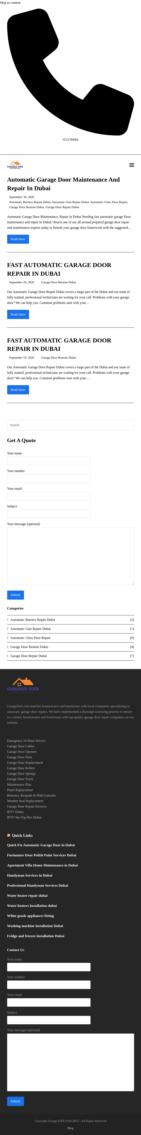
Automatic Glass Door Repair (108, 202)
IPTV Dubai (15, 812)
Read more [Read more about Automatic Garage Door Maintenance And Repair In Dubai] (18, 239)
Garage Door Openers (22, 751)
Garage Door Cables (21, 746)
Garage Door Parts (19, 757)
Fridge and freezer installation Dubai (35, 936)
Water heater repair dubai (27, 896)
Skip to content (10, 2)
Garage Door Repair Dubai (62, 207)
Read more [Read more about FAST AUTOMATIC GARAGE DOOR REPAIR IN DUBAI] (18, 314)
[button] (131, 165)
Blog (71, 1128)
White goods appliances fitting (30, 916)
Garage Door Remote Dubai (26, 207)
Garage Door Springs (21, 773)
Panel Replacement (20, 790)
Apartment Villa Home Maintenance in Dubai (42, 865)
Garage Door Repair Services (27, 806)
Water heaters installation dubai (32, 906)
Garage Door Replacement (25, 762)
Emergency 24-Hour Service (26, 740)
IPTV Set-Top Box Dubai (24, 817)
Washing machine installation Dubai (35, 926)
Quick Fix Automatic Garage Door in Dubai (41, 845)
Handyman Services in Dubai (29, 875)
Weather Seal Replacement (25, 801)
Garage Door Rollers (21, 768)
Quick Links (22, 835)
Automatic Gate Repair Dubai (70, 202)
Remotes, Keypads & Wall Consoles (31, 795)
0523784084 (70, 139)
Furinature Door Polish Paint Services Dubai (41, 855)
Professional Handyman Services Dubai (37, 886)
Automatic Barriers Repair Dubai (30, 202)
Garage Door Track (20, 779)
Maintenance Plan (19, 784)
